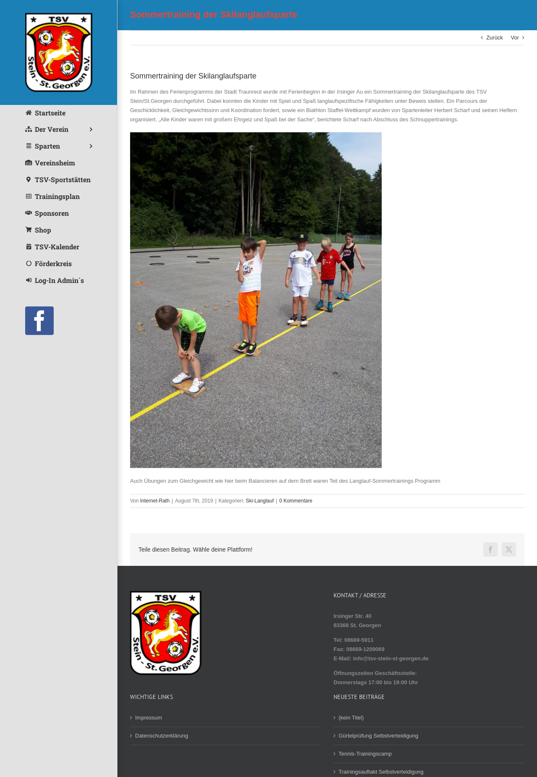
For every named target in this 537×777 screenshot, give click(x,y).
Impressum (148, 717)
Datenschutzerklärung (161, 736)
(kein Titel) (351, 717)
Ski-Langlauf (260, 501)
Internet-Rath (154, 501)
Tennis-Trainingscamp (365, 754)
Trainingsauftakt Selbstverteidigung (381, 772)
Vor (515, 37)
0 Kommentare (296, 501)
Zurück (494, 37)
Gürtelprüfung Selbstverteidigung (378, 736)
